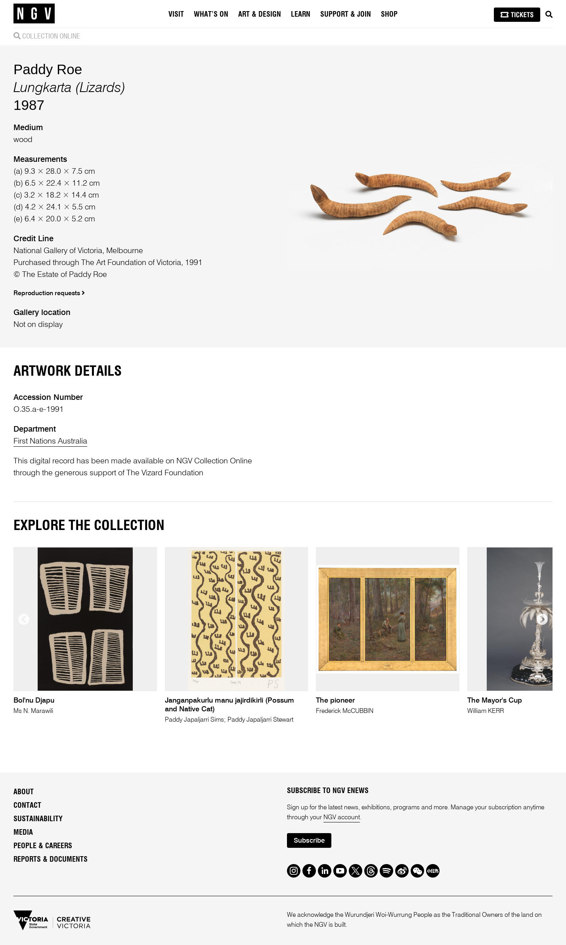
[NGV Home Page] (34, 13)
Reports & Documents (50, 859)
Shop (389, 14)
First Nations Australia (50, 442)
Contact (27, 805)
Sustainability (38, 819)
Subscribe (309, 840)
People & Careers (42, 846)
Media (23, 832)
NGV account (341, 817)
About (23, 792)
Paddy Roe (47, 69)
